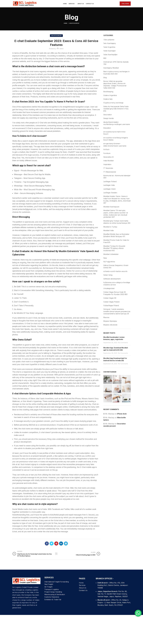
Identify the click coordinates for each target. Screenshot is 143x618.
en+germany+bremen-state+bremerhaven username (114, 148)
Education (107, 131)
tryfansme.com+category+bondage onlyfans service (116, 287)
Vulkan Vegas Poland (111, 305)
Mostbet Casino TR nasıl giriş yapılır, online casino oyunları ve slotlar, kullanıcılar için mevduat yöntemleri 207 (115, 216)
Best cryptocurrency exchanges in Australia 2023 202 (116, 76)
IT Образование (109, 175)
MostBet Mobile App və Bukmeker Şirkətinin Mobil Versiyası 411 (116, 238)
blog (105, 81)
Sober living (107, 278)
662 (104, 61)
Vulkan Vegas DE (109, 301)
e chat (48, 244)
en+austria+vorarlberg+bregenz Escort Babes (115, 142)
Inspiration (107, 167)
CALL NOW (125, 5)
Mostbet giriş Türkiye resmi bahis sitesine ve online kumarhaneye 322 (116, 225)
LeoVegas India (109, 188)
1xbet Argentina (109, 50)
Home (65, 26)
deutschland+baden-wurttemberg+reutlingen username (116, 126)
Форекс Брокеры (110, 324)
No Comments (123, 346)
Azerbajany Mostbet (111, 71)
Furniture (106, 156)
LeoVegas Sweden (110, 196)
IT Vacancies (108, 171)
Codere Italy (108, 102)
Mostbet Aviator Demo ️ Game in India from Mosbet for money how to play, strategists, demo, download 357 (116, 202)
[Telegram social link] (66, 547)
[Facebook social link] (47, 547)
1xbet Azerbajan (109, 54)
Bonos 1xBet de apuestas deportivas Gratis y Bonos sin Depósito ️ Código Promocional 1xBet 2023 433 (114, 87)
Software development (111, 282)
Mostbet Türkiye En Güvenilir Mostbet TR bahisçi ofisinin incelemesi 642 (114, 251)
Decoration (107, 118)
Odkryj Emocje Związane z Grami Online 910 (115, 269)
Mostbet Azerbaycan (111, 210)
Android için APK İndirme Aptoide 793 (116, 66)
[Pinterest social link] (56, 547)
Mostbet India (108, 234)
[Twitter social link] (52, 547)
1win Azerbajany (109, 46)
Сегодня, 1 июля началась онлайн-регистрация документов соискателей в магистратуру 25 (116, 314)
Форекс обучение (110, 328)
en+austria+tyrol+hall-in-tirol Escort (114, 136)
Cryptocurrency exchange (113, 106)
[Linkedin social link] (61, 547)
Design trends (108, 121)
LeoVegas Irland (109, 192)
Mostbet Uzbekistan (110, 257)
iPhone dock (122, 417)
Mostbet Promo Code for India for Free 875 (116, 244)
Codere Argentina (110, 98)
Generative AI (108, 160)
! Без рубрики (108, 43)
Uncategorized (74, 26)
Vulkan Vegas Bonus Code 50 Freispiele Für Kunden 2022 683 (115, 296)
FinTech (106, 153)
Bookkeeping (108, 95)
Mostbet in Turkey (110, 230)
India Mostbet (108, 164)
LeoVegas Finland (109, 185)
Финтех (106, 320)
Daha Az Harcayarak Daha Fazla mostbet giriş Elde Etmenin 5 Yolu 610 (115, 112)
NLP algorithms (109, 265)
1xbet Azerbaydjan (110, 58)
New (105, 261)
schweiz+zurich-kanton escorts (115, 274)
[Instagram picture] (107, 382)
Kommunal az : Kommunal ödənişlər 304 (116, 180)
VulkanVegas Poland (111, 309)
